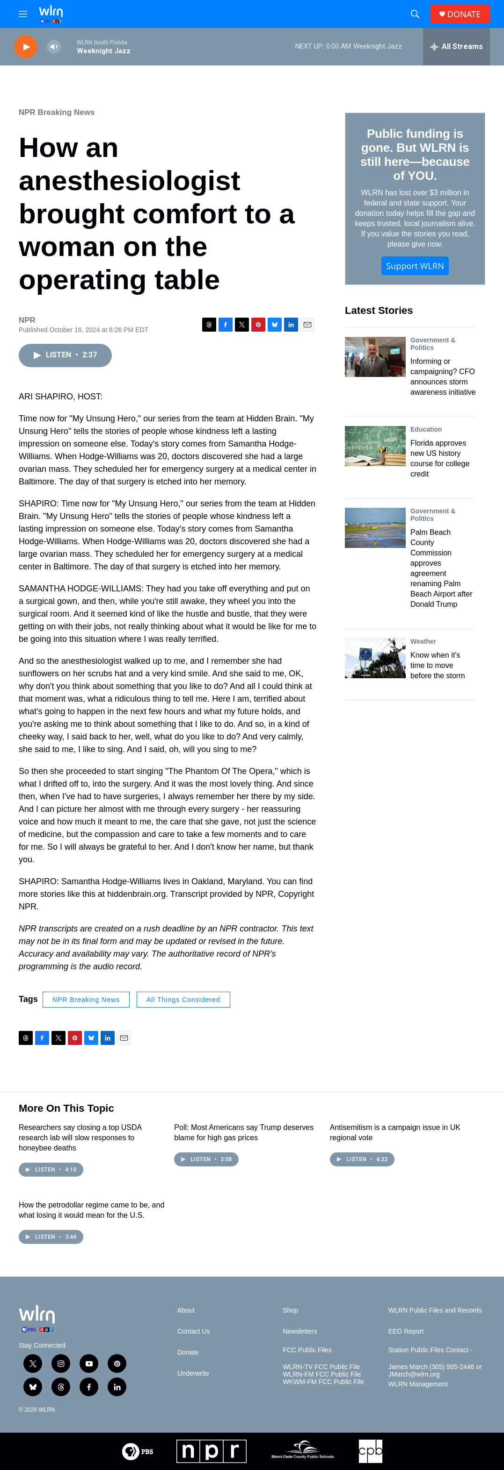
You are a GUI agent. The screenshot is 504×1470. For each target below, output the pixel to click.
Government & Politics (432, 343)
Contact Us (193, 1331)
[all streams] (456, 46)
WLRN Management (418, 1384)
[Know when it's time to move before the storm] (375, 658)
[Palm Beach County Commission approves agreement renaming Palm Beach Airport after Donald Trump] (375, 528)
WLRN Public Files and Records (435, 1310)
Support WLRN (415, 265)
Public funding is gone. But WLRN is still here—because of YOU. (414, 155)
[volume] (54, 46)
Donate (187, 1352)
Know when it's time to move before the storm (437, 665)
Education (426, 429)
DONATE (464, 14)
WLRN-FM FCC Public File (322, 1374)
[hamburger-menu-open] (23, 14)
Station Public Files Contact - (430, 1350)
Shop (290, 1310)
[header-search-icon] (415, 14)
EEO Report (406, 1331)
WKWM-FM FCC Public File (323, 1381)
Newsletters (300, 1331)
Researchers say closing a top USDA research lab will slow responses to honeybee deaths (80, 1137)
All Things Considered (183, 999)
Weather (423, 641)
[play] (25, 47)
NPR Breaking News (57, 112)
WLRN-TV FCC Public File (321, 1367)
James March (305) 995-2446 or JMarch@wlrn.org (435, 1370)
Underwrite (193, 1373)
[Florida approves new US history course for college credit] (375, 446)
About (186, 1310)
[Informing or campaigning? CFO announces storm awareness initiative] (375, 357)
